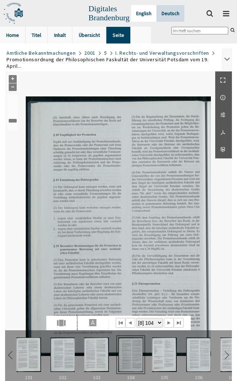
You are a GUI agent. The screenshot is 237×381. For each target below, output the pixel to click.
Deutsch (170, 13)
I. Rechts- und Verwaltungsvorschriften (162, 53)
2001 (89, 53)
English (143, 13)
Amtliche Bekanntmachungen (41, 53)
